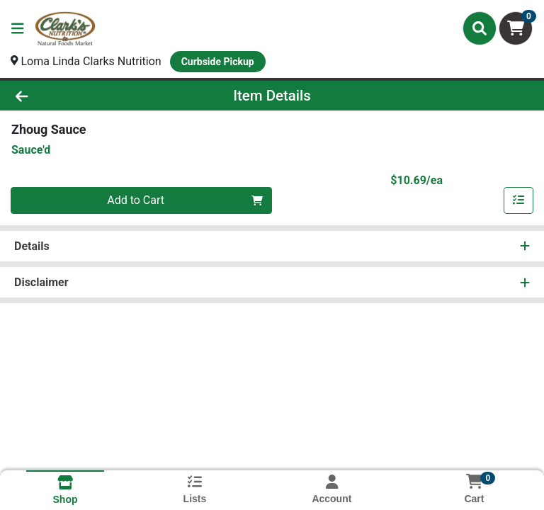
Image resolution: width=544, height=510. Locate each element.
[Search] (479, 28)
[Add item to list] (518, 200)
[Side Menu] (17, 28)
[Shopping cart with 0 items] (516, 28)
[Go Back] (76, 95)
